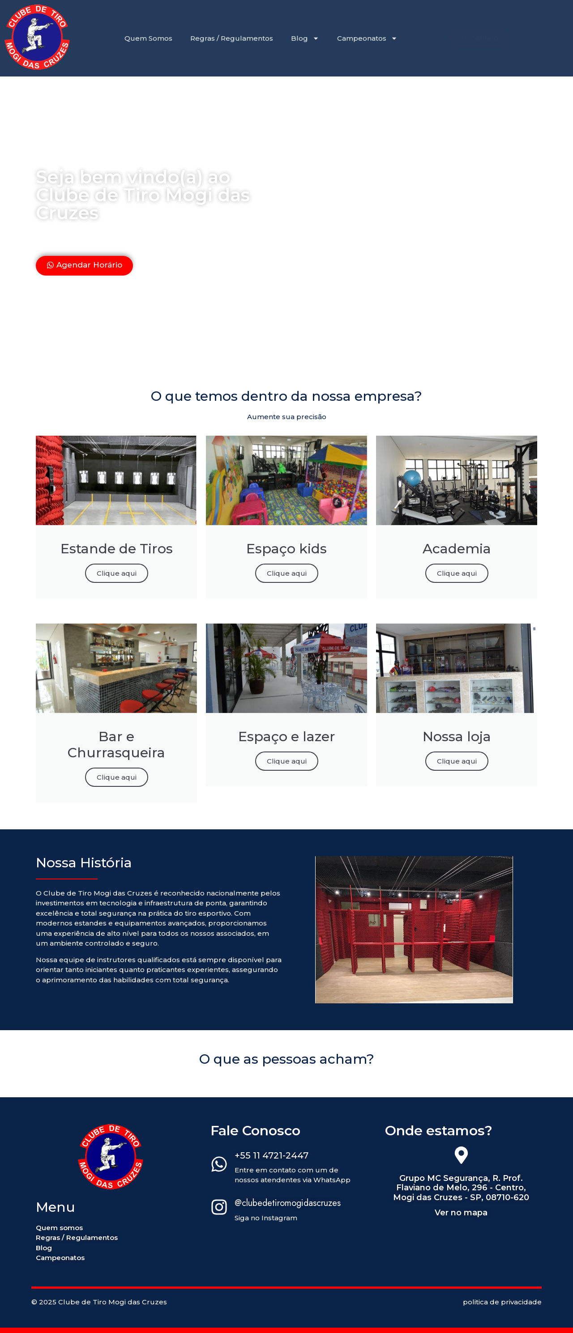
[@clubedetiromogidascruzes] (219, 1208)
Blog (305, 38)
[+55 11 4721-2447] (219, 1165)
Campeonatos (367, 38)
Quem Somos (148, 38)
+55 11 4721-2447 (271, 1155)
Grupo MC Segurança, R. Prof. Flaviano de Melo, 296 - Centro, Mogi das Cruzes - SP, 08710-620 (461, 1187)
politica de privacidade (502, 1302)
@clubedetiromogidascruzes (288, 1203)
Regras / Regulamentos (231, 38)
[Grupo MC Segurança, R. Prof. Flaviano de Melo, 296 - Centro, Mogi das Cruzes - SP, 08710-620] (461, 1156)
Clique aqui (117, 573)
